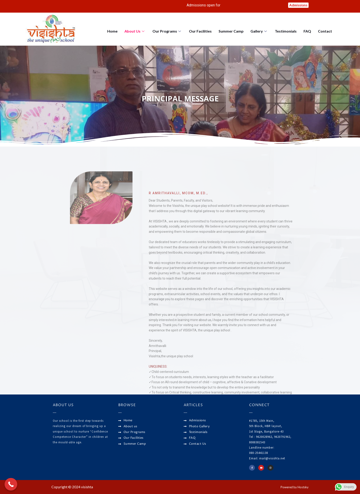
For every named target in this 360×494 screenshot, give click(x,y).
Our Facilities (200, 32)
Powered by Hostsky (292, 487)
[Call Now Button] (11, 484)
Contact (325, 32)
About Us (135, 32)
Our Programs (167, 32)
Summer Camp (231, 32)
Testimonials (286, 32)
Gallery (259, 32)
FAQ (307, 32)
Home (112, 32)
